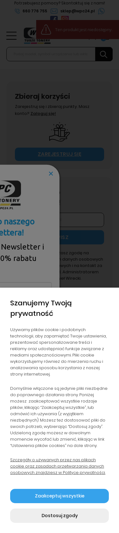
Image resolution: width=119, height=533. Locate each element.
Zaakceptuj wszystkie (59, 496)
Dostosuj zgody (60, 515)
